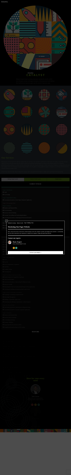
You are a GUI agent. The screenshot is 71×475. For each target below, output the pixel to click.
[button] (6, 221)
